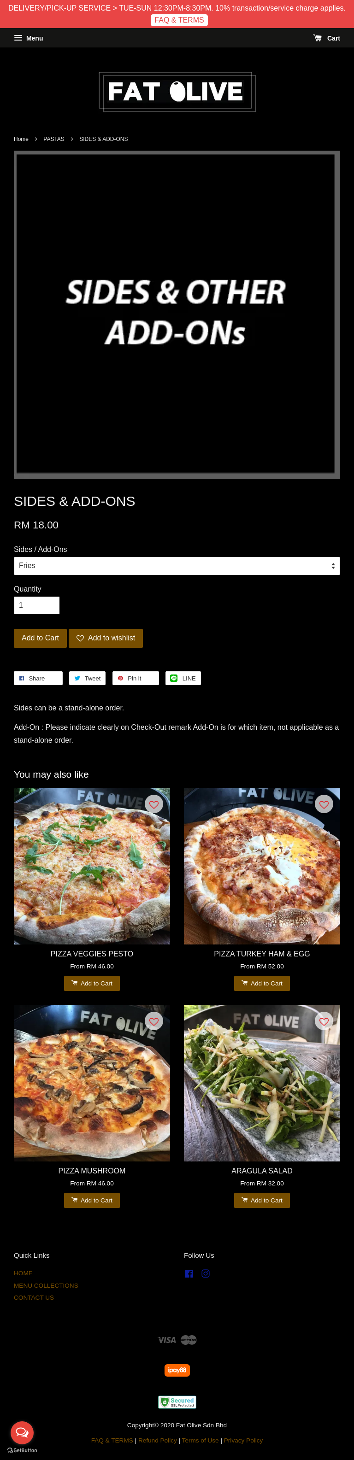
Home (21, 139)
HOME (23, 1273)
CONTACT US (34, 1297)
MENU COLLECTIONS (46, 1285)
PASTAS (54, 139)
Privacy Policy (243, 1440)
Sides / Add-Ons (40, 549)
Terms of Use (200, 1440)
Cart (326, 38)
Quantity (27, 589)
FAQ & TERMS (179, 20)
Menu (28, 38)
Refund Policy (157, 1440)
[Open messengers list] (22, 1432)
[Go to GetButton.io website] (22, 1451)
